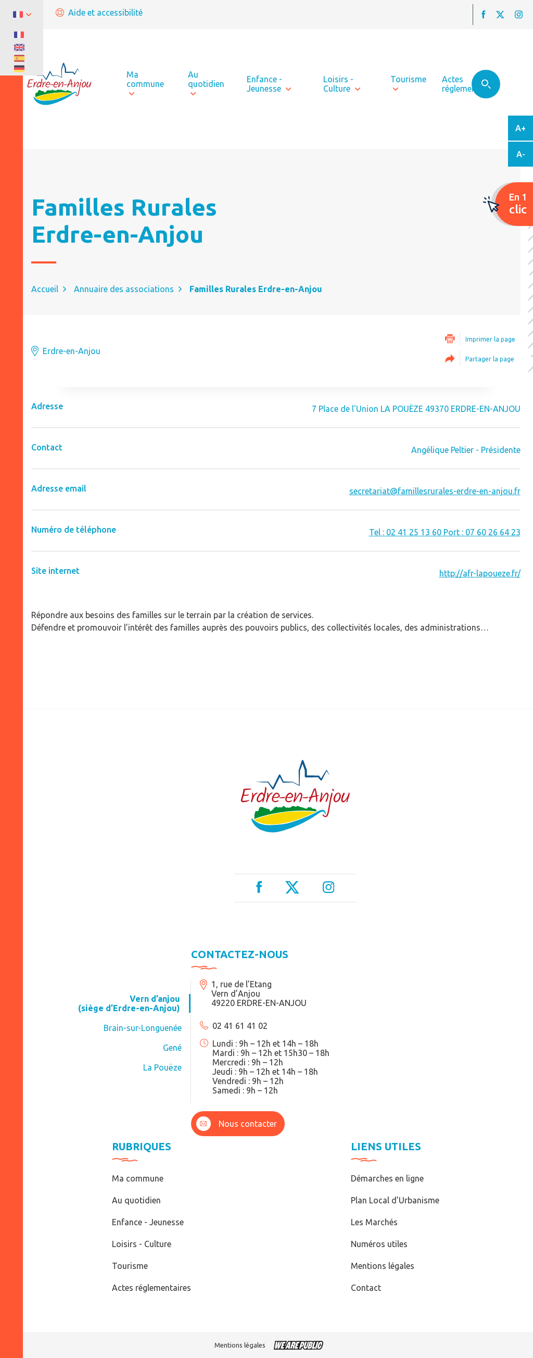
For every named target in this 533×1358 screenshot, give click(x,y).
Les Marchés (374, 1222)
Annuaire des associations (124, 289)
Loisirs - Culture (141, 1244)
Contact (366, 1287)
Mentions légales (382, 1266)
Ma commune (137, 1178)
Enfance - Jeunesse (148, 1222)
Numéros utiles (379, 1244)
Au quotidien (136, 1200)
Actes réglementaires (151, 1287)
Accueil (44, 289)
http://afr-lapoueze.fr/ (480, 573)
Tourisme (130, 1266)
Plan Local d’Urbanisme (395, 1200)
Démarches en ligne (387, 1178)
